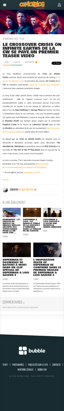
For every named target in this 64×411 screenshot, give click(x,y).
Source (6, 180)
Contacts (56, 365)
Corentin (10, 189)
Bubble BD (42, 369)
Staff (5, 365)
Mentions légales (25, 369)
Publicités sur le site (38, 365)
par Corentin (29, 62)
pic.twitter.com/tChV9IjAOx (35, 167)
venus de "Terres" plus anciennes (44, 85)
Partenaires (18, 365)
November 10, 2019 (31, 172)
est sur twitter (27, 189)
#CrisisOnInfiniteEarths (13, 167)
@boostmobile (42, 164)
